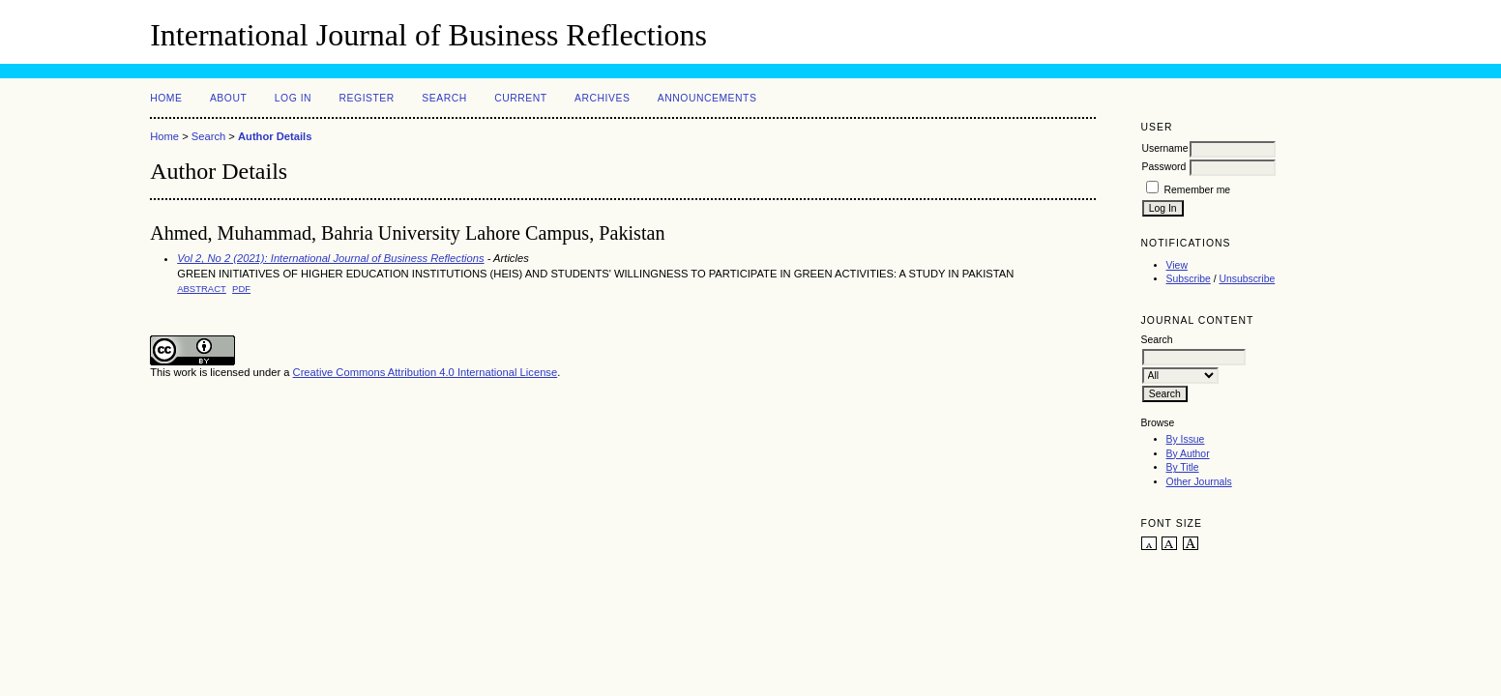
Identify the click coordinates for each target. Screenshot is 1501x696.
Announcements (707, 98)
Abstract (201, 288)
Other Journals (1199, 482)
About (228, 98)
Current (520, 98)
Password (1164, 166)
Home (166, 98)
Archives (602, 98)
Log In (293, 98)
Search (444, 98)
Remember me (1196, 190)
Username (1165, 148)
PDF (241, 288)
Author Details (274, 136)
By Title (1182, 467)
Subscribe (1188, 279)
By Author (1188, 454)
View (1177, 265)
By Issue (1185, 439)
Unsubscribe (1247, 279)
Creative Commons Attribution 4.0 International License (425, 372)
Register (367, 98)
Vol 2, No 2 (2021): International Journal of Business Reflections (330, 258)
